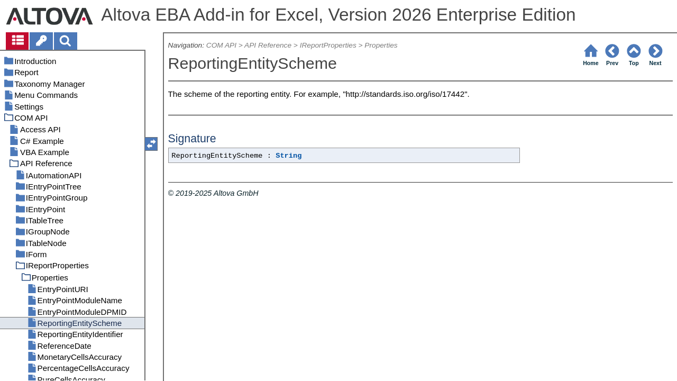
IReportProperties (328, 45)
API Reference (267, 45)
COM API (221, 45)
